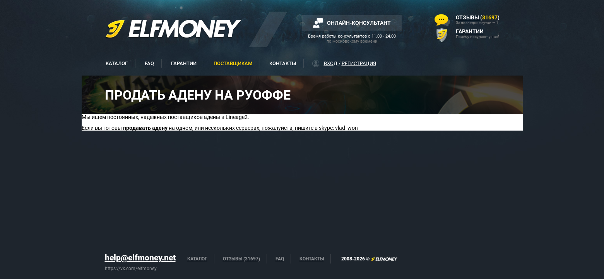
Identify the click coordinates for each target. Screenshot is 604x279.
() (478, 17)
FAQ (149, 63)
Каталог (117, 63)
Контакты (282, 63)
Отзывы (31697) (241, 259)
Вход (330, 63)
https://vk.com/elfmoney (131, 268)
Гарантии (184, 63)
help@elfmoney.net (140, 257)
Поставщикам (233, 63)
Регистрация (359, 63)
